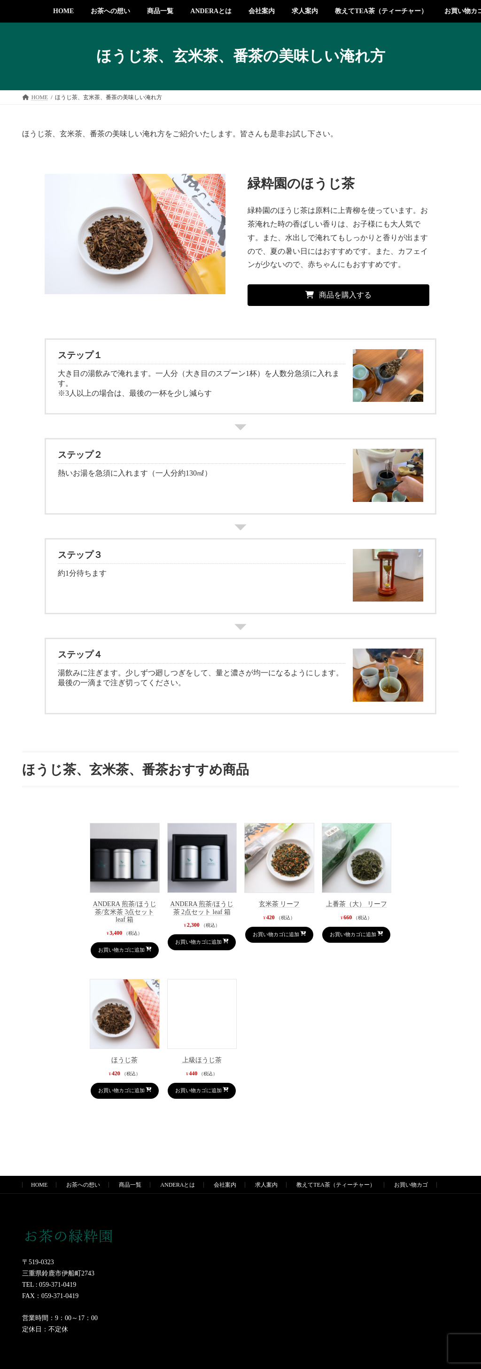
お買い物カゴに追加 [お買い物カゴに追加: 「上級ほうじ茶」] (198, 1104)
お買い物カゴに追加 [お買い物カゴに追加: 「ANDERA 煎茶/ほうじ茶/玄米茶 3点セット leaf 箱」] (120, 954)
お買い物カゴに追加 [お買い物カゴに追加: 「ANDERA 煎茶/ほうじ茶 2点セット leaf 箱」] (198, 946)
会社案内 (225, 1203)
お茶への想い (83, 1203)
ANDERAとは (177, 1203)
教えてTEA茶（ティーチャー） (335, 1203)
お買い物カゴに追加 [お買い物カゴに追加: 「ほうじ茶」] (120, 1104)
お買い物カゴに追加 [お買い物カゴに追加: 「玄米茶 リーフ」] (275, 939)
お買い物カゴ (411, 1203)
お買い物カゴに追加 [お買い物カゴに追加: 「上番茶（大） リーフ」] (352, 939)
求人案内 (266, 1203)
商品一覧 (130, 1203)
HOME (39, 1203)
